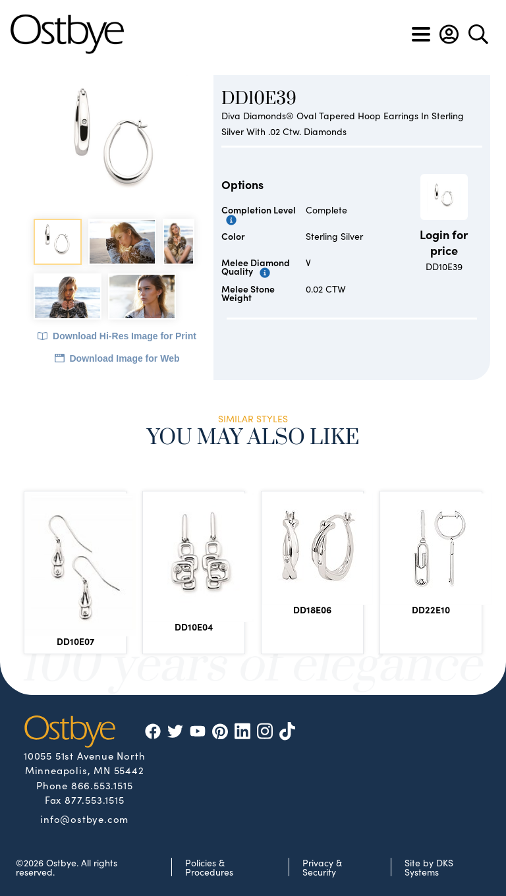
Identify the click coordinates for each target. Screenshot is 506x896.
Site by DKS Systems (429, 867)
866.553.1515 (102, 785)
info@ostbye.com (84, 818)
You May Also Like (253, 437)
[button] (449, 34)
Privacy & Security (322, 867)
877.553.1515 (95, 799)
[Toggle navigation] (421, 34)
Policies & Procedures (209, 867)
